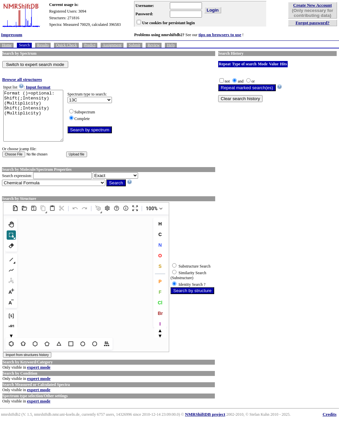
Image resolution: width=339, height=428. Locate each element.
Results (43, 45)
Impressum (11, 34)
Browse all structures (22, 79)
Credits (329, 424)
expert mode (39, 377)
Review (154, 45)
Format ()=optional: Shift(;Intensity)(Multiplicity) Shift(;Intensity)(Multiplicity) (36, 121)
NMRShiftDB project (205, 424)
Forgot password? (313, 22)
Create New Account (312, 5)
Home (7, 45)
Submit (134, 45)
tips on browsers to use (219, 34)
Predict (89, 45)
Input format (38, 87)
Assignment (112, 45)
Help (170, 45)
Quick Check (66, 45)
